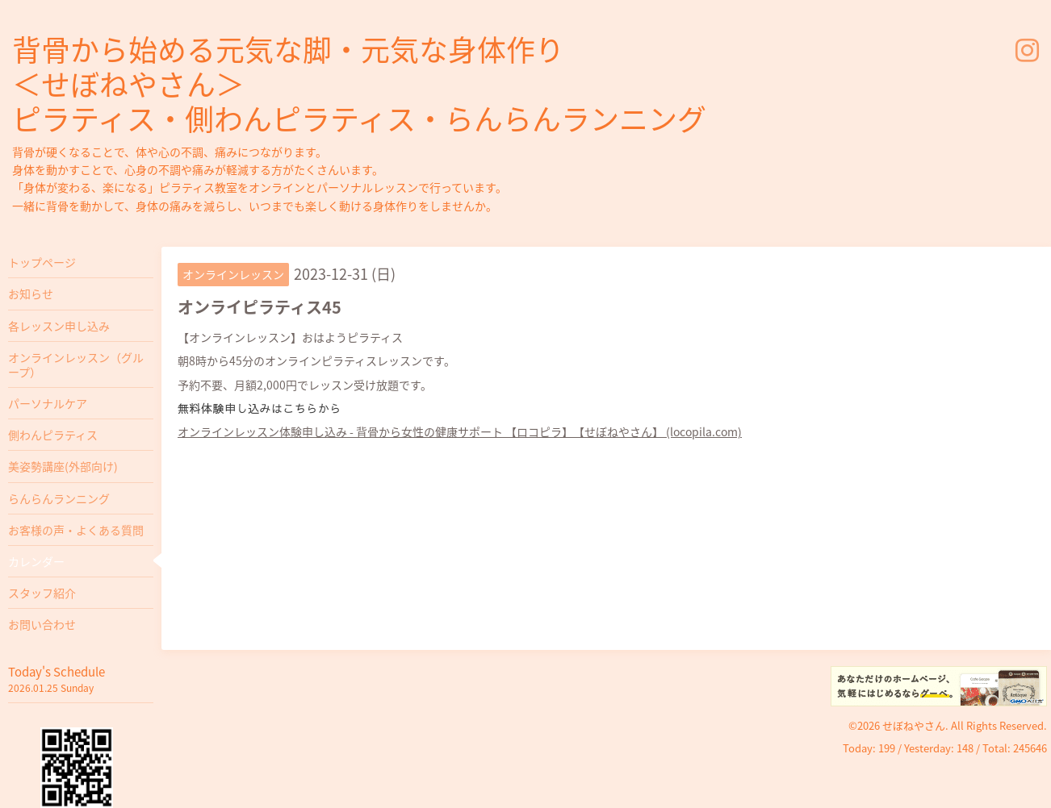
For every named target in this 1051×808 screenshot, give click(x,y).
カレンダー (36, 561)
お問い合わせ (42, 624)
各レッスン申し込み (59, 326)
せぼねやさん (913, 725)
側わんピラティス (53, 435)
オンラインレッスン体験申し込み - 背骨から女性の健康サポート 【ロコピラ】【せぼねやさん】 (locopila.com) (460, 431)
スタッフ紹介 (42, 593)
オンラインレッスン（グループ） (76, 364)
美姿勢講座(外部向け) (63, 466)
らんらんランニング (59, 498)
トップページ (42, 262)
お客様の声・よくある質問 (76, 530)
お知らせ (30, 293)
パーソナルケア (47, 403)
